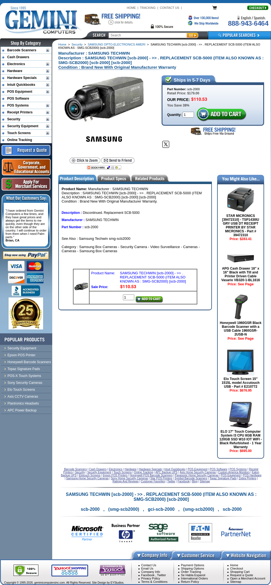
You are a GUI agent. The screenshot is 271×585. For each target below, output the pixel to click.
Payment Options (192, 565)
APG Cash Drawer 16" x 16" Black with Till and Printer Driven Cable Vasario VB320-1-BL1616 (240, 274)
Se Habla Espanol (193, 575)
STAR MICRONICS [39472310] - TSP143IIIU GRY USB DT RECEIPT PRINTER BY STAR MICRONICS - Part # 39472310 (240, 225)
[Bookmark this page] (104, 167)
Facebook (147, 575)
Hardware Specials (22, 78)
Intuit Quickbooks (21, 85)
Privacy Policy (150, 578)
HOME (131, 7)
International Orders (194, 578)
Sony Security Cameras (24, 383)
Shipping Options (192, 568)
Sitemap (235, 581)
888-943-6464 (248, 23)
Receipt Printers (20, 112)
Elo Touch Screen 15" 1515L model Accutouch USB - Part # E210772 (240, 383)
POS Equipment (19, 92)
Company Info (150, 571)
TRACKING (148, 7)
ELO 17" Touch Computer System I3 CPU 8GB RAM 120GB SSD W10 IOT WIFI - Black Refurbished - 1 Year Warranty (240, 439)
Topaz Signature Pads (23, 369)
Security (77, 44)
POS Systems (18, 105)
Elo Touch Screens (21, 390)
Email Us (147, 568)
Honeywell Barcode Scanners (29, 362)
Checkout (236, 568)
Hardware (14, 71)
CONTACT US (169, 7)
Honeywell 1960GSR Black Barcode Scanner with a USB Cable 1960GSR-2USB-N (241, 328)
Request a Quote (241, 575)
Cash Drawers (18, 57)
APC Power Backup (21, 410)
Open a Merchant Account (247, 578)
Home (62, 44)
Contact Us (148, 565)
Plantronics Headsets (23, 403)
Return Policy (190, 581)
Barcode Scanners (21, 50)
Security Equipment (22, 126)
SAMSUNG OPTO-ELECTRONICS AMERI (116, 44)
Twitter (161, 575)
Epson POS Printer (21, 355)
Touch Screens (19, 133)
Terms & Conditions (154, 581)
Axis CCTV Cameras (22, 396)
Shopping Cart (239, 571)
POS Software (18, 98)
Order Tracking (191, 571)
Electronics (16, 64)
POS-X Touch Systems (24, 376)
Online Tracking (19, 140)
